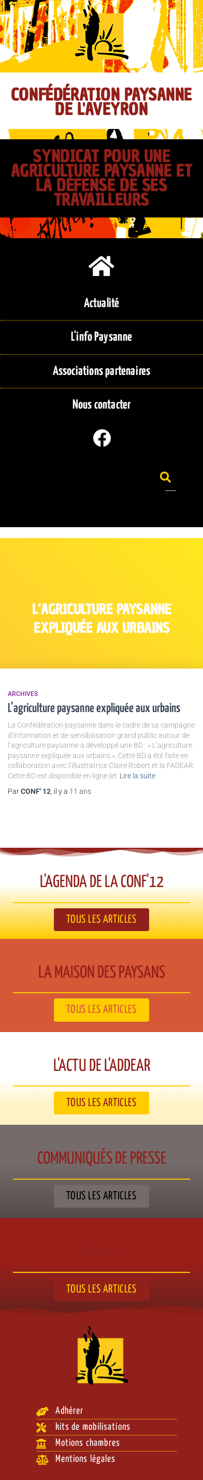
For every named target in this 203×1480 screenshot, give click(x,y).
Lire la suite (137, 776)
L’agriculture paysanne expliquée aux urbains (94, 709)
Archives (23, 694)
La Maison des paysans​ (101, 973)
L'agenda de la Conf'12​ (102, 882)
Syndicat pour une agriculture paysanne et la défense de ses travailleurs (102, 178)
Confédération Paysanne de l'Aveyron (101, 102)
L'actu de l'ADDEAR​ (101, 1066)
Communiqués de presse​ (101, 1159)
